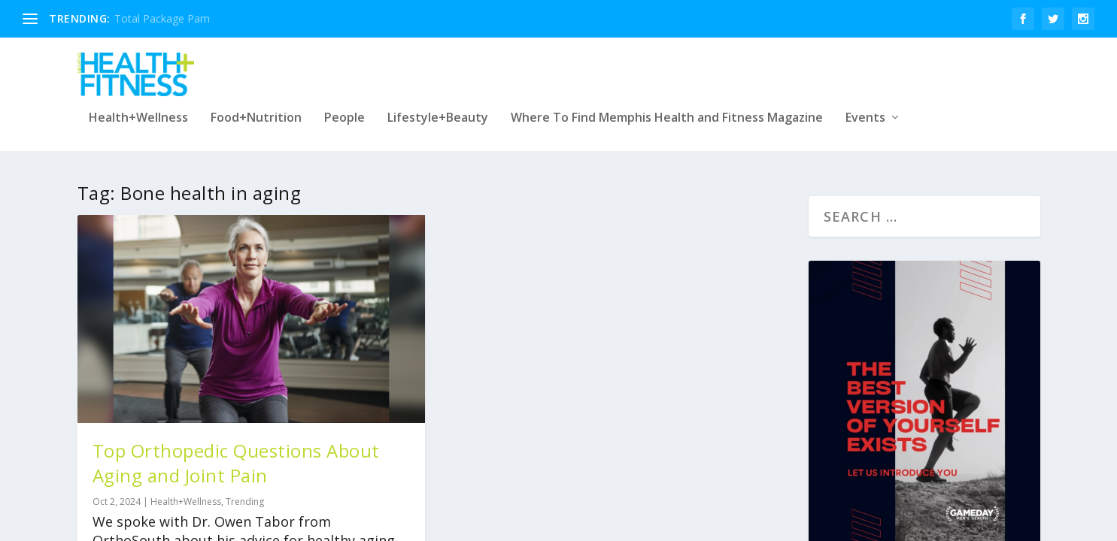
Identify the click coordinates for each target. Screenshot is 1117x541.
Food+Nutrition (256, 112)
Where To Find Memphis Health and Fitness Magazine (667, 112)
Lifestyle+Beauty (437, 112)
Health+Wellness (138, 112)
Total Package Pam (162, 18)
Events (865, 112)
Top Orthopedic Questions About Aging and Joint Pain (236, 454)
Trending (245, 492)
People (344, 112)
